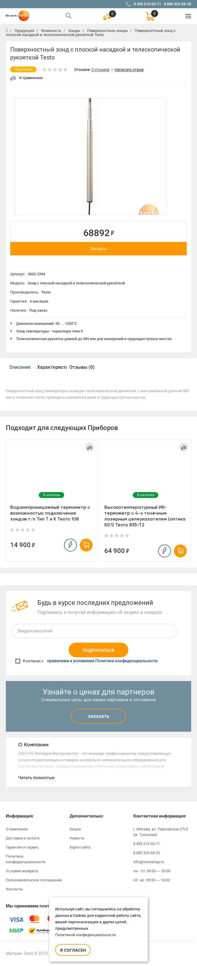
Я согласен (73, 950)
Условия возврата (22, 871)
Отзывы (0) (82, 367)
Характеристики (51, 367)
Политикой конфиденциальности (85, 935)
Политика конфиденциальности (26, 859)
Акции (75, 829)
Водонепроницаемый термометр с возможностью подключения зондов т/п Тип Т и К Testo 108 (50, 513)
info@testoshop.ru (148, 862)
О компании (17, 829)
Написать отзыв (129, 70)
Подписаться (98, 650)
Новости (77, 838)
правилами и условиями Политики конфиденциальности (102, 661)
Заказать (98, 248)
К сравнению (26, 78)
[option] (90, 156)
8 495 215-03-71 (147, 4)
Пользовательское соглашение (34, 880)
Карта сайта (80, 847)
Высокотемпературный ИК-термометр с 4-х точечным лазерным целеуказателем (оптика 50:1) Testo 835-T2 (145, 516)
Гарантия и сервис (22, 847)
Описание (20, 367)
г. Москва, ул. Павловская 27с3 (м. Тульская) (160, 832)
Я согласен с (86, 661)
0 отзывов (100, 70)
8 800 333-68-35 (177, 4)
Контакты (14, 889)
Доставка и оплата (22, 838)
